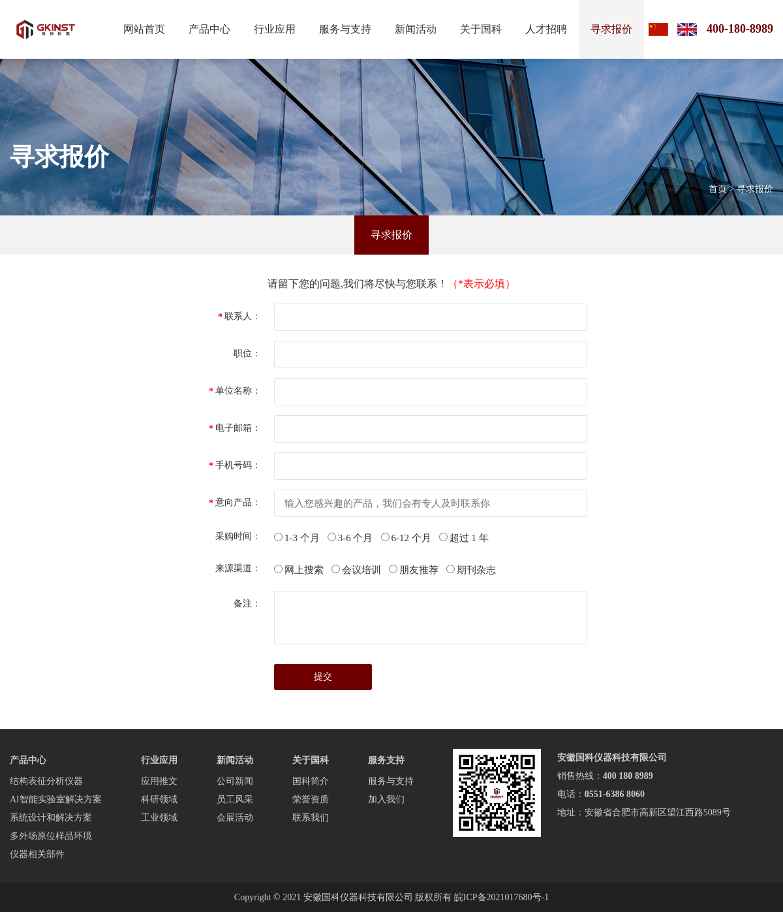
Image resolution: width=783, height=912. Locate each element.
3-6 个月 (350, 538)
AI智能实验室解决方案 (56, 799)
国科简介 (310, 781)
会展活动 (235, 818)
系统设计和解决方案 (51, 818)
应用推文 (159, 781)
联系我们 (310, 818)
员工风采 (235, 799)
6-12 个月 (406, 538)
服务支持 (386, 760)
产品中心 (209, 29)
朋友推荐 (413, 570)
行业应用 (275, 29)
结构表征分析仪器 (46, 781)
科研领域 (159, 799)
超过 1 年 (464, 538)
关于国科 (481, 29)
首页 (718, 189)
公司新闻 (235, 781)
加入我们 (386, 799)
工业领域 (159, 818)
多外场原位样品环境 (51, 836)
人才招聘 (546, 29)
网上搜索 (299, 570)
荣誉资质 (310, 799)
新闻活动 (416, 29)
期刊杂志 (471, 570)
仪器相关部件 (37, 854)
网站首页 (144, 29)
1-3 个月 (297, 538)
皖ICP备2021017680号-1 (501, 897)
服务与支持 (345, 29)
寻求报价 (611, 29)
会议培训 (356, 570)
